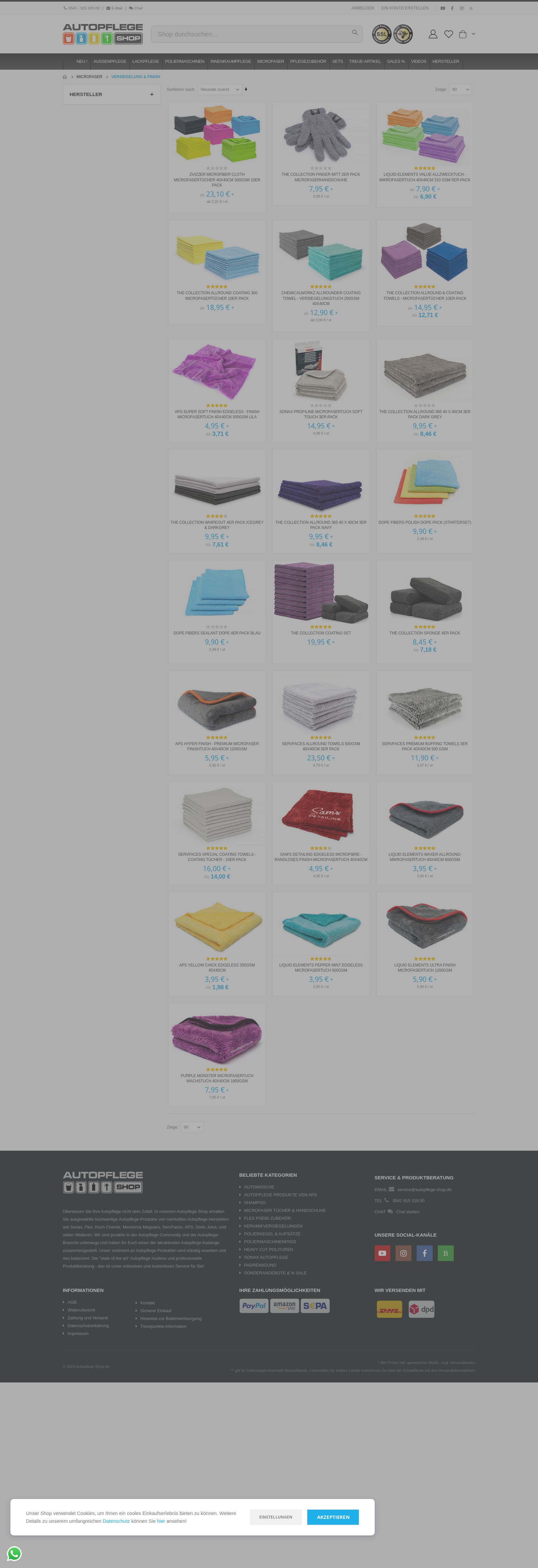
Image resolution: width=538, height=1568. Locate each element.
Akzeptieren (333, 1517)
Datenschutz (116, 1521)
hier (161, 1521)
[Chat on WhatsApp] (14, 1553)
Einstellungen (276, 1517)
